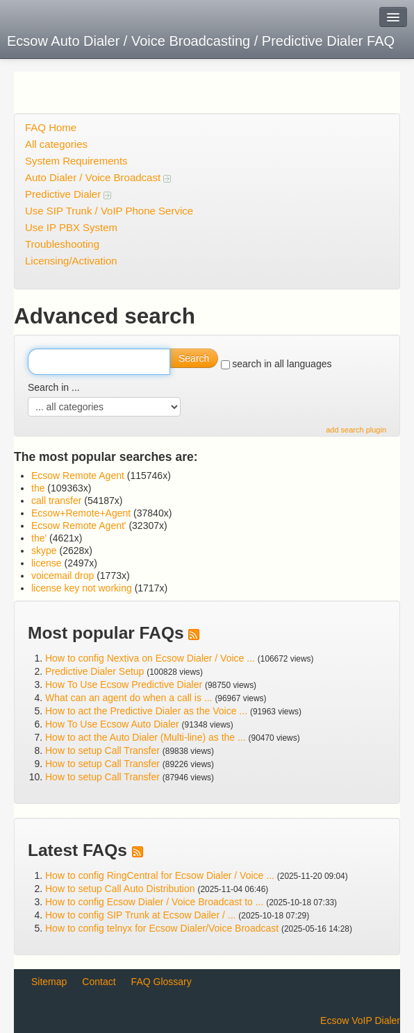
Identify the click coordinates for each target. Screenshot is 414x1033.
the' (39, 538)
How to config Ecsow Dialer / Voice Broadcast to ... (154, 901)
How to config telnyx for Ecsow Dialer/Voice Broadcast (162, 928)
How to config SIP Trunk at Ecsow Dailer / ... (140, 915)
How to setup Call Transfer (102, 750)
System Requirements (76, 161)
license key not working (81, 588)
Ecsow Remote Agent (77, 475)
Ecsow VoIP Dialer (360, 1020)
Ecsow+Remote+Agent (81, 513)
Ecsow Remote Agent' (78, 525)
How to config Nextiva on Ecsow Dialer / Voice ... (150, 658)
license (46, 563)
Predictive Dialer (68, 194)
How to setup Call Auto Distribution (120, 888)
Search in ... (54, 387)
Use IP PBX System (71, 227)
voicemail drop (62, 575)
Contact (98, 981)
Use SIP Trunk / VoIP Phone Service (109, 211)
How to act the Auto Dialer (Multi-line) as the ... (145, 737)
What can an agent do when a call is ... (128, 697)
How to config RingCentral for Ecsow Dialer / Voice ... (159, 875)
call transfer (56, 500)
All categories (56, 144)
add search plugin (356, 430)
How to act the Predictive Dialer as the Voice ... (146, 710)
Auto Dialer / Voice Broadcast (98, 177)
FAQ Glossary (161, 981)
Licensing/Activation (71, 261)
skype (44, 550)
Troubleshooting (62, 244)
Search (194, 358)
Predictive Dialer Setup (94, 671)
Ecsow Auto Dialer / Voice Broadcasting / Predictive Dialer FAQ (201, 41)
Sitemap (49, 981)
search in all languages (276, 363)
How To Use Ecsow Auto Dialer (112, 724)
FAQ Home (50, 127)
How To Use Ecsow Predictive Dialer (123, 684)
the (37, 488)
